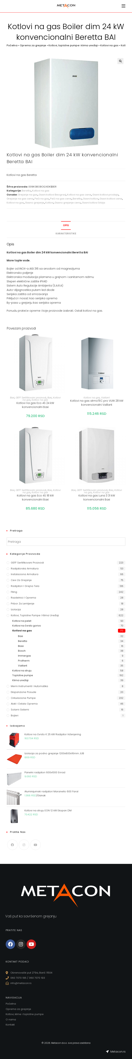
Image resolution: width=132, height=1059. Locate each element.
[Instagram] (24, 845)
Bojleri (14, 715)
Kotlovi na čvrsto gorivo (26, 625)
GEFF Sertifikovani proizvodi (31, 397)
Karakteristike (66, 233)
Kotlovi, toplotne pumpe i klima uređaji (73, 45)
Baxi (12, 397)
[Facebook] (12, 845)
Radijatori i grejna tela (25, 586)
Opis (66, 225)
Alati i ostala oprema (24, 703)
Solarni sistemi (20, 709)
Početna (12, 45)
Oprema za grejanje (33, 45)
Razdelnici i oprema (23, 597)
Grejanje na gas (28, 194)
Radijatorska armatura (24, 568)
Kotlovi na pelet (21, 621)
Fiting (14, 592)
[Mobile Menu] (123, 6)
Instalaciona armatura (24, 574)
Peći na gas (42, 198)
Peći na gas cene (61, 198)
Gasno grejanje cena (68, 202)
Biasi (21, 646)
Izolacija (16, 609)
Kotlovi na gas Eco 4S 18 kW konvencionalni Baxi (35, 497)
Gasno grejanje (34, 202)
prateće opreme (29, 311)
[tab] (66, 225)
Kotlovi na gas (109, 45)
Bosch (22, 651)
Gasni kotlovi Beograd (52, 194)
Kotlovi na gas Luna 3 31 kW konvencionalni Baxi (97, 497)
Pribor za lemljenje (22, 603)
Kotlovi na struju (21, 670)
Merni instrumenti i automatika (29, 686)
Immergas (24, 656)
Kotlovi (49, 202)
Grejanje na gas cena (20, 198)
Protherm (24, 660)
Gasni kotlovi (90, 198)
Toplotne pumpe (22, 675)
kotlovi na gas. (93, 311)
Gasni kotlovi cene (111, 198)
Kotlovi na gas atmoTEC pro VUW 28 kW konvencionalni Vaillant (96, 403)
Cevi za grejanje (21, 580)
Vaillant (105, 397)
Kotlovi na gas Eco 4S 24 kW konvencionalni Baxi (35, 405)
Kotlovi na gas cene (79, 194)
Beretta (26, 190)
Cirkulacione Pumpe (23, 698)
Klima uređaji (20, 680)
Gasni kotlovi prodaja (105, 194)
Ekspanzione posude (23, 692)
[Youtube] (35, 845)
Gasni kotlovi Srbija (93, 202)
